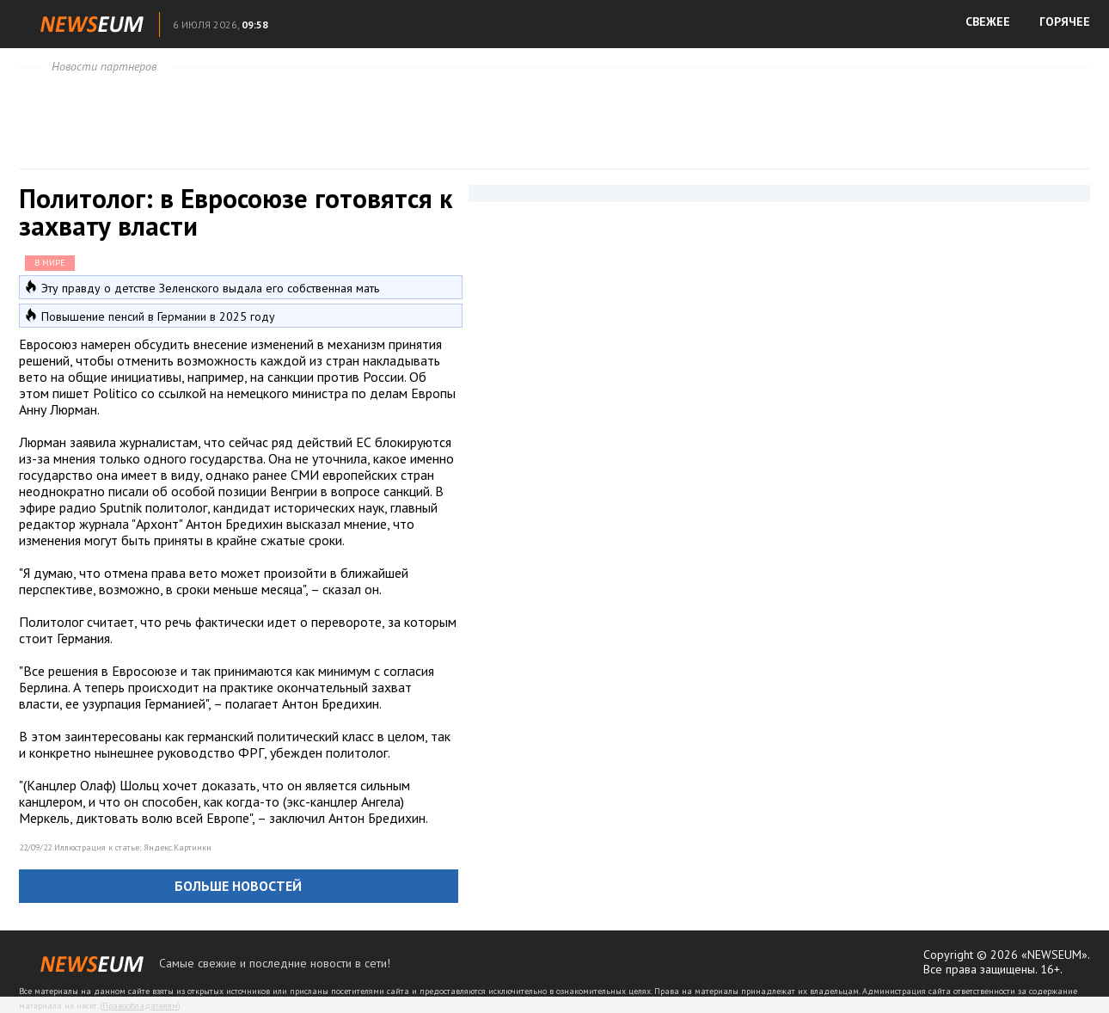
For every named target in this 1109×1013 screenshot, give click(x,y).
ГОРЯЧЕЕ (1064, 21)
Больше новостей (238, 885)
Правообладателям (140, 1005)
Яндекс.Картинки (177, 847)
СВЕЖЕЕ (987, 21)
